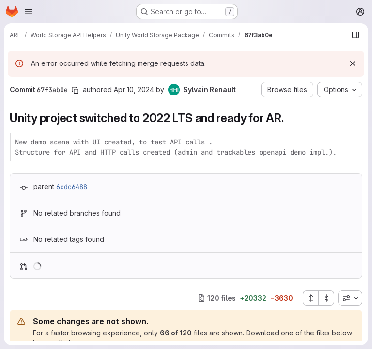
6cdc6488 (71, 186)
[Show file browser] (355, 35)
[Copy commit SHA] (75, 90)
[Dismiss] (352, 63)
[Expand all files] (310, 298)
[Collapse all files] (326, 298)
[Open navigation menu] (28, 11)
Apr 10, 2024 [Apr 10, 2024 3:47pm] (134, 89)
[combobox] (350, 298)
